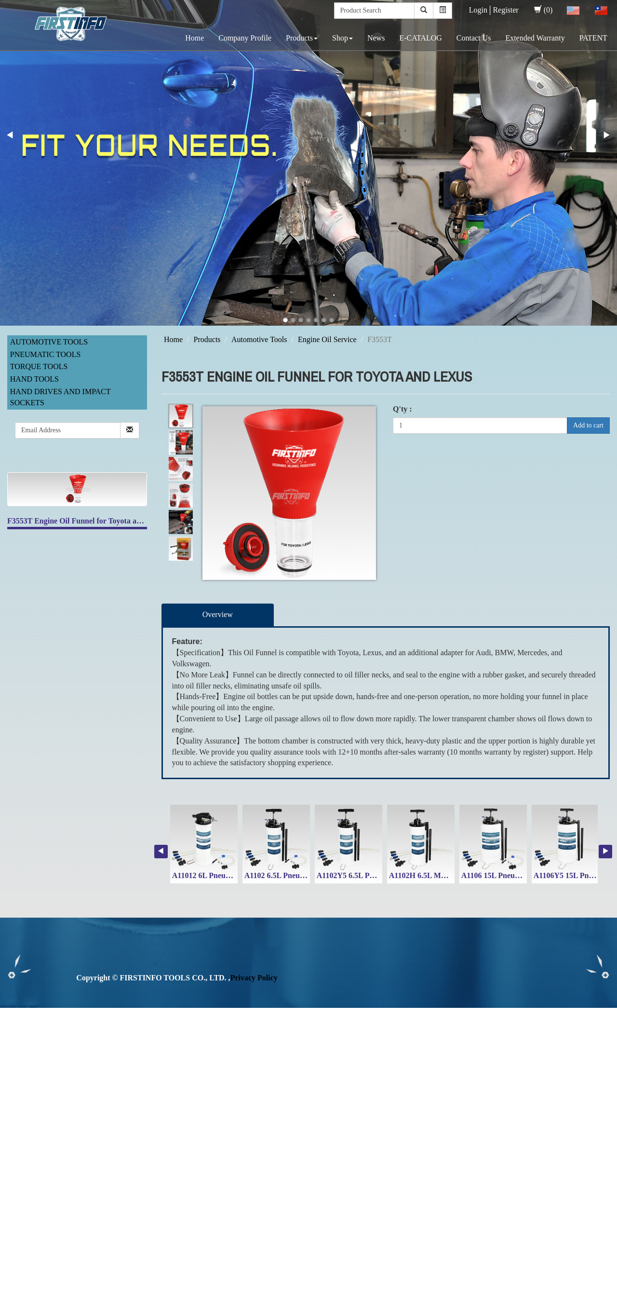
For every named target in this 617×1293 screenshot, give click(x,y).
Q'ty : (402, 409)
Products (302, 38)
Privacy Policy (254, 978)
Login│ (481, 10)
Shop (342, 38)
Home (194, 38)
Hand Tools (34, 379)
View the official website (81, 1112)
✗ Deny (12, 1046)
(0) (543, 10)
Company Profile (244, 38)
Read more (20, 1112)
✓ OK (256, 1287)
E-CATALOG (420, 38)
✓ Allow (13, 1035)
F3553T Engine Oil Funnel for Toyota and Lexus (87, 521)
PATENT (593, 38)
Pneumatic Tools (45, 354)
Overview (217, 614)
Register (505, 10)
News (376, 38)
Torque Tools (39, 366)
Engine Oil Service (327, 339)
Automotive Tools (49, 342)
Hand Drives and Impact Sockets (60, 397)
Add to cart (588, 425)
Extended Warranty (534, 38)
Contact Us (473, 38)
